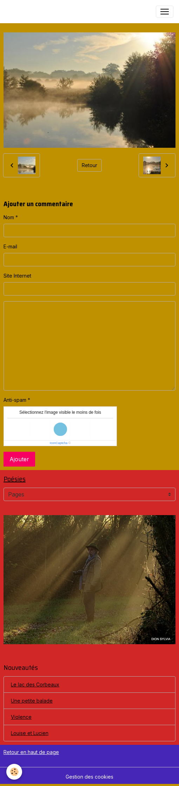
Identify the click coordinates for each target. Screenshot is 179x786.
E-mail (10, 246)
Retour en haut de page (31, 752)
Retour (89, 165)
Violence (21, 717)
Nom (9, 217)
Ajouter (19, 459)
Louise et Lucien (29, 733)
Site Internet (17, 276)
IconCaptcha (59, 443)
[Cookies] (14, 772)
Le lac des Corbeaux (35, 684)
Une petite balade (32, 701)
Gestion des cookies (89, 777)
